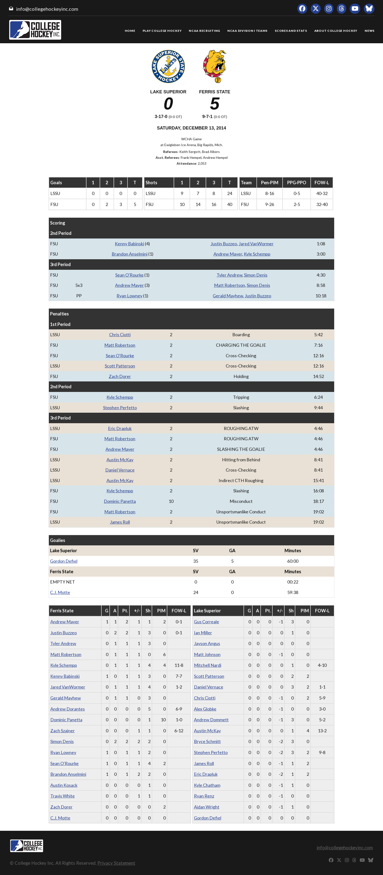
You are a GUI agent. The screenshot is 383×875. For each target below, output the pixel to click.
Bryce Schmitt (207, 741)
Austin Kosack (63, 785)
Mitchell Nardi (207, 665)
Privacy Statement (116, 863)
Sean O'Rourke (129, 275)
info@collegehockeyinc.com (47, 9)
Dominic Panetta (120, 501)
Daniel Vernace (120, 470)
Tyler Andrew (229, 275)
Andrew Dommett (211, 719)
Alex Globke (205, 709)
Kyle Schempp (257, 254)
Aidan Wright (206, 807)
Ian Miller (203, 632)
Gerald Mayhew (228, 295)
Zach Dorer (120, 376)
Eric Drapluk (120, 428)
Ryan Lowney (129, 295)
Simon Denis (255, 275)
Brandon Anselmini (130, 254)
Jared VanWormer (256, 243)
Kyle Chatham (207, 785)
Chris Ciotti (120, 334)
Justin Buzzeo (224, 243)
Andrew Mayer (227, 254)
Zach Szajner (62, 730)
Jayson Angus (207, 643)
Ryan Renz (204, 796)
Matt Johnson (207, 654)
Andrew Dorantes (67, 709)
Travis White (62, 796)
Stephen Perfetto (120, 407)
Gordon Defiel (63, 561)
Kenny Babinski (129, 243)
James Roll (120, 522)
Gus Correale (206, 621)
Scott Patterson (120, 365)
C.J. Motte (60, 592)
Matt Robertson (229, 285)
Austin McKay (119, 459)
